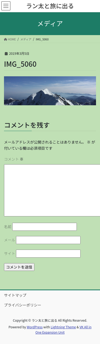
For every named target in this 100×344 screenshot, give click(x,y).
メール (9, 239)
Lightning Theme (63, 327)
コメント (13, 159)
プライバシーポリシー (22, 305)
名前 (7, 226)
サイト (9, 253)
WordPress (35, 327)
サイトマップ (15, 295)
